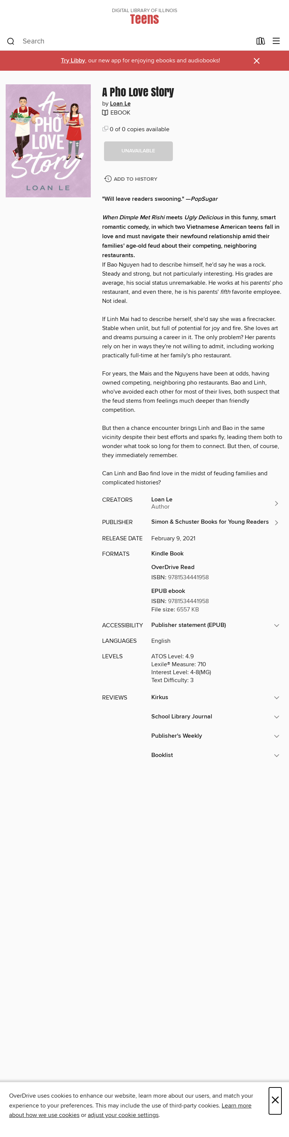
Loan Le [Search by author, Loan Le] (120, 104)
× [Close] (275, 1101)
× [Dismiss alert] (257, 61)
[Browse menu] (276, 41)
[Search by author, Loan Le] (215, 503)
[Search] (11, 42)
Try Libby (73, 61)
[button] (138, 151)
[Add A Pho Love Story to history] (131, 179)
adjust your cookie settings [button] (123, 1115)
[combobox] (129, 42)
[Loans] (261, 43)
